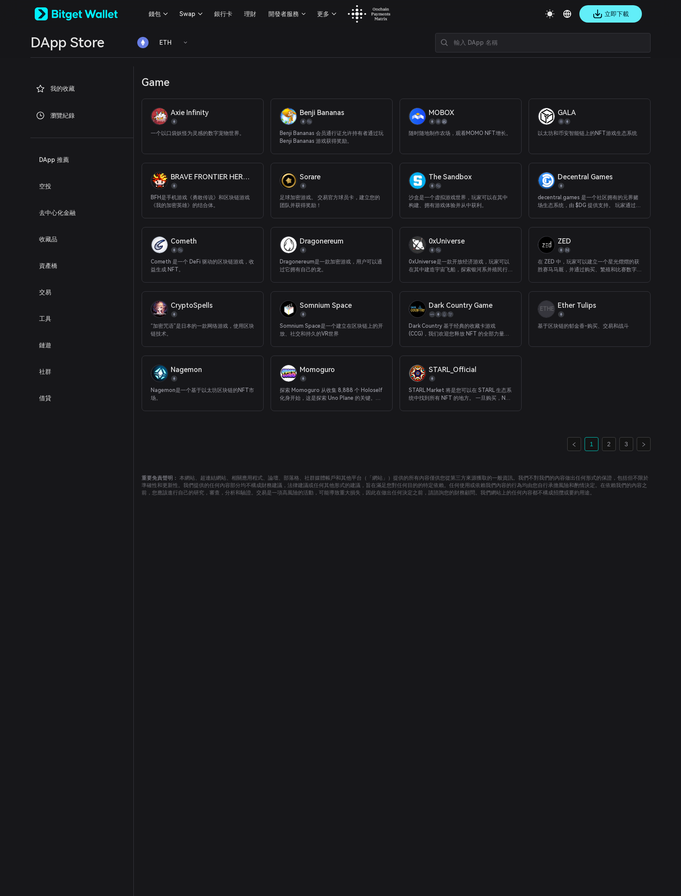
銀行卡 (223, 13)
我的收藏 (55, 88)
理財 (250, 13)
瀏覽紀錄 (55, 115)
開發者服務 (283, 13)
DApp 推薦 (54, 159)
